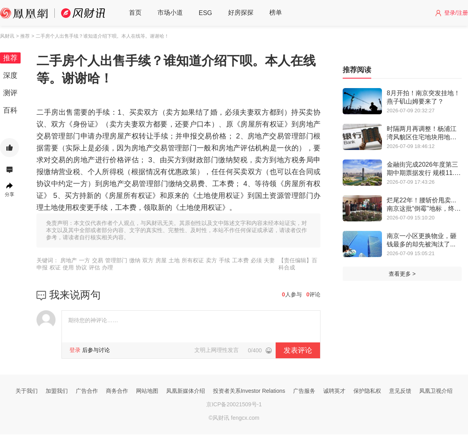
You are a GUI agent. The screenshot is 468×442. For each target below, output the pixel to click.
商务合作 (117, 391)
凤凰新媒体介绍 (185, 391)
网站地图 (147, 391)
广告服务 (304, 391)
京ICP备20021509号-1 (234, 404)
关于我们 (26, 391)
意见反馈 (400, 391)
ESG (205, 13)
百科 (10, 110)
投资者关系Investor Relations (249, 391)
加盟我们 (57, 391)
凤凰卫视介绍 (436, 391)
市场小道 (170, 12)
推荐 (10, 58)
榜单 (275, 12)
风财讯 (7, 36)
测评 (10, 93)
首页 (135, 12)
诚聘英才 (334, 391)
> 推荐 (22, 36)
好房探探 (240, 12)
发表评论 (298, 350)
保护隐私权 (367, 391)
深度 (10, 75)
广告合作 (87, 391)
